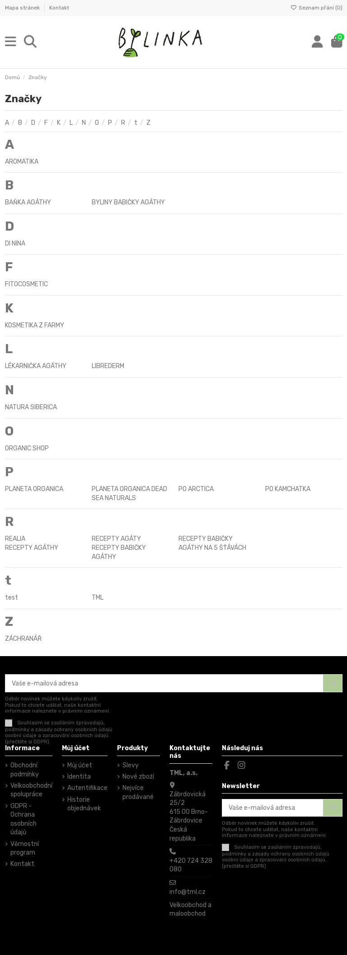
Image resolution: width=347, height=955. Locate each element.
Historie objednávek (84, 804)
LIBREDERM (108, 366)
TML (97, 597)
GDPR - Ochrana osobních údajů (23, 819)
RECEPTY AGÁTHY (31, 548)
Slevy (130, 765)
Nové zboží (138, 776)
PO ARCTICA (196, 489)
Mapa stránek (23, 8)
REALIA (15, 539)
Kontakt (59, 8)
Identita (79, 776)
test (11, 597)
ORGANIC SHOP (27, 448)
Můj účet (79, 765)
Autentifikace (87, 788)
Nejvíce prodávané (138, 792)
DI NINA (15, 243)
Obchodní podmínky (24, 769)
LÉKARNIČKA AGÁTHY (35, 366)
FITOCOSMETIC (26, 284)
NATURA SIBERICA (31, 407)
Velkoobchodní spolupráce (31, 790)
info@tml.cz (187, 892)
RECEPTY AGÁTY (116, 539)
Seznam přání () (316, 8)
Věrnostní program (24, 848)
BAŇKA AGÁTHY (28, 202)
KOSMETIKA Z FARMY (34, 325)
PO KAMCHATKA (287, 489)
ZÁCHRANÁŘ (23, 639)
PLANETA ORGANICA (34, 489)
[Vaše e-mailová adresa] (164, 683)
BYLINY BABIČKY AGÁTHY (128, 202)
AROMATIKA (21, 161)
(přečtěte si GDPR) (27, 742)
